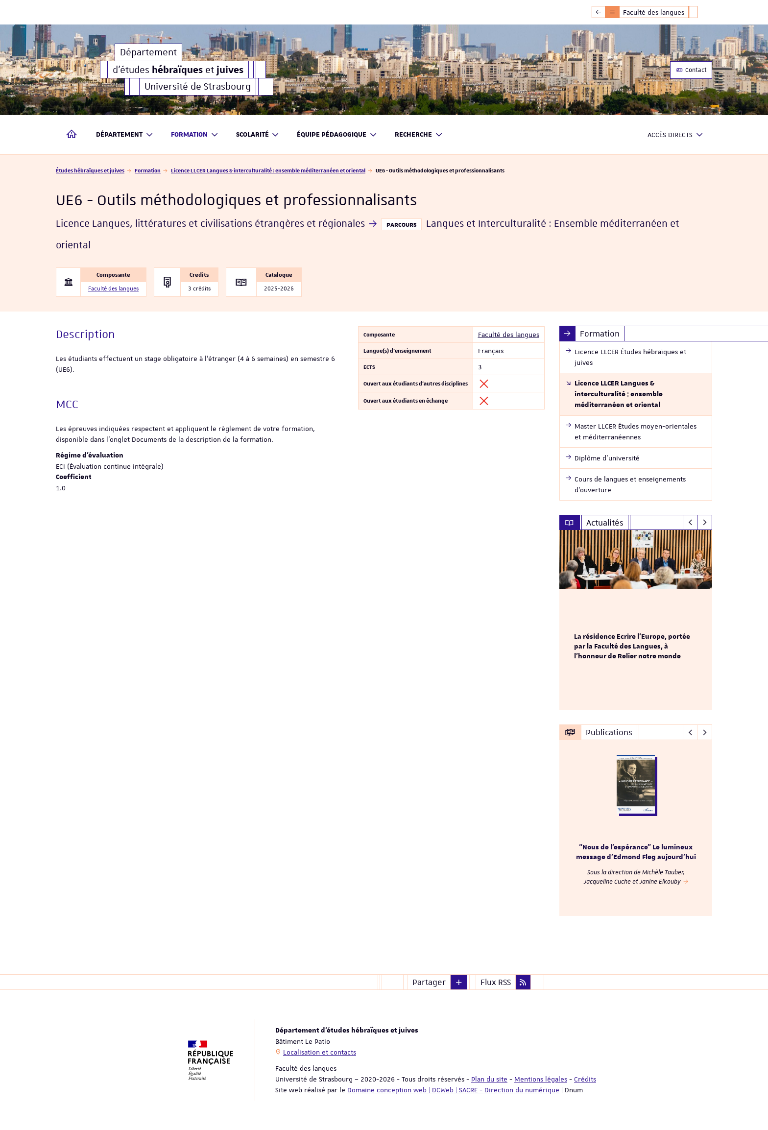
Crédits (585, 1079)
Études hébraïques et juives (90, 170)
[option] (636, 620)
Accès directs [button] (675, 135)
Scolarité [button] (258, 135)
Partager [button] (429, 982)
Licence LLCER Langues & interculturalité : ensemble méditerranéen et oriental (268, 170)
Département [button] (124, 135)
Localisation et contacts (319, 1052)
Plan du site (489, 1079)
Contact (691, 70)
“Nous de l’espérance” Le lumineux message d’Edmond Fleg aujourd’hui (636, 852)
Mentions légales (540, 1079)
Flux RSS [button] (495, 982)
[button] (459, 982)
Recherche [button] (419, 135)
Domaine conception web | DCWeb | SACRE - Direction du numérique (453, 1089)
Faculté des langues (113, 288)
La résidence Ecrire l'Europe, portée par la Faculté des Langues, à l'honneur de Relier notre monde (632, 646)
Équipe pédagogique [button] (337, 135)
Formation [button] (194, 135)
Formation (148, 170)
